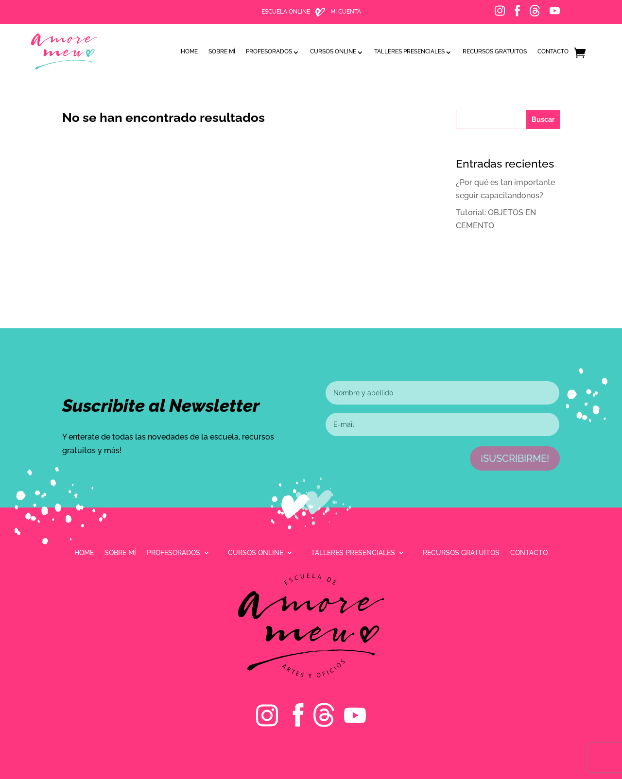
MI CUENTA (345, 11)
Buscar (543, 119)
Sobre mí (221, 51)
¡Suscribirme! (515, 458)
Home (189, 51)
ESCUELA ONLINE (285, 11)
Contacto (553, 51)
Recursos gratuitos (495, 51)
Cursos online (333, 51)
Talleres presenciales (409, 51)
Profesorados (269, 51)
